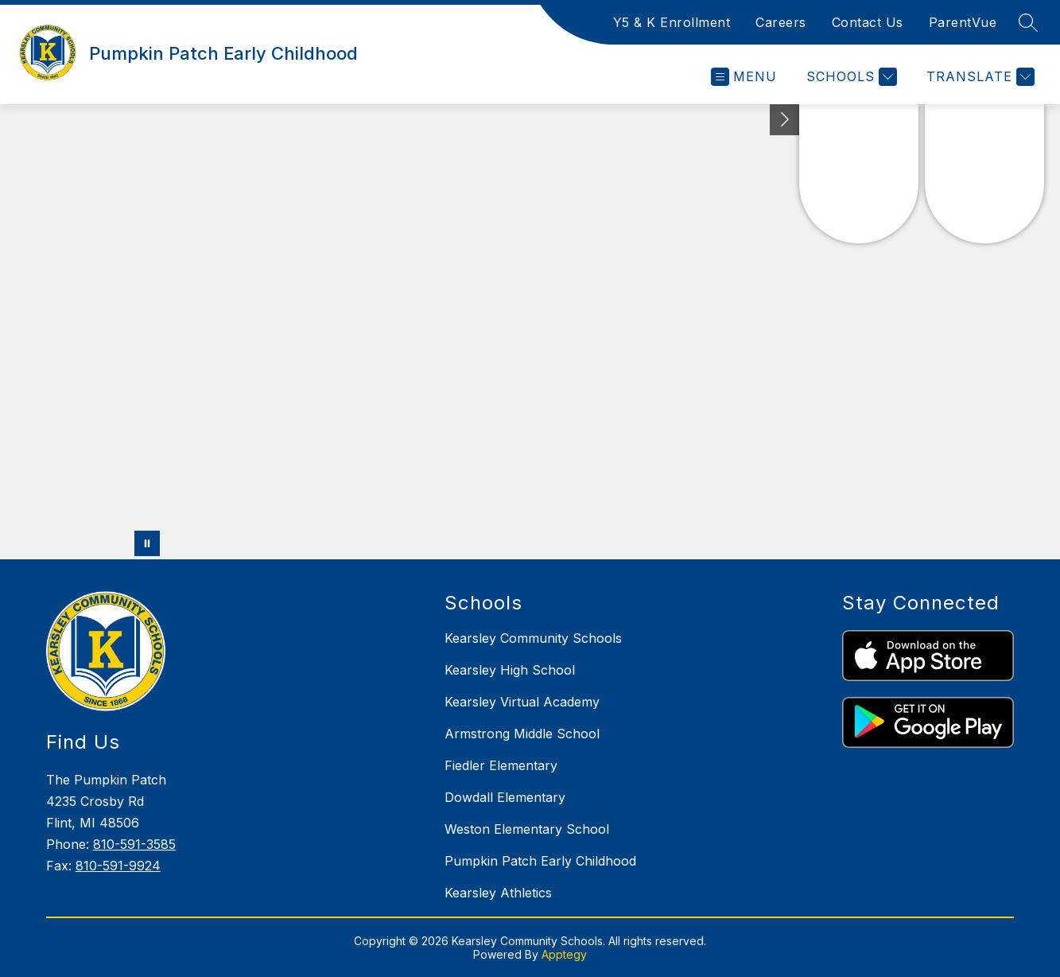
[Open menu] (744, 77)
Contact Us (867, 22)
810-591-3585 (134, 844)
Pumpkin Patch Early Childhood (540, 861)
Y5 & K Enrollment (672, 22)
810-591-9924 (118, 866)
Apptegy (564, 954)
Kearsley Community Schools (533, 638)
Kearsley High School (510, 670)
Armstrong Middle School (522, 734)
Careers (780, 22)
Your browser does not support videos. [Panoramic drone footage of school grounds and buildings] (530, 331)
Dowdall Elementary (505, 797)
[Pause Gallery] (147, 543)
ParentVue (963, 22)
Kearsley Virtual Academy (522, 702)
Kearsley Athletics (498, 893)
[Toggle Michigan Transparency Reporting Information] (785, 119)
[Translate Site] (978, 77)
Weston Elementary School (527, 829)
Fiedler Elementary (501, 765)
